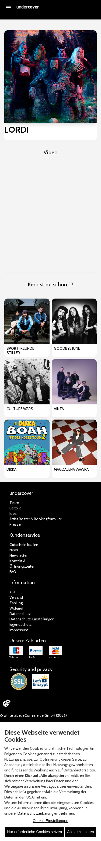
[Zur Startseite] (28, 8)
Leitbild (15, 508)
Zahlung (16, 602)
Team (14, 502)
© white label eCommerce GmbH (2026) (33, 715)
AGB (12, 592)
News (14, 550)
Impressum (18, 629)
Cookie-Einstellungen (50, 821)
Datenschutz (20, 613)
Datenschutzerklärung (35, 813)
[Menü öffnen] (8, 7)
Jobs (13, 513)
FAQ (12, 571)
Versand (16, 597)
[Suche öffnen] (94, 7)
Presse (15, 524)
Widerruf (16, 608)
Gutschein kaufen (23, 544)
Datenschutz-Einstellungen (31, 619)
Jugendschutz (20, 624)
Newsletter (18, 555)
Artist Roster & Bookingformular (35, 518)
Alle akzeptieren (80, 832)
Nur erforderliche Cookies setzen (34, 832)
